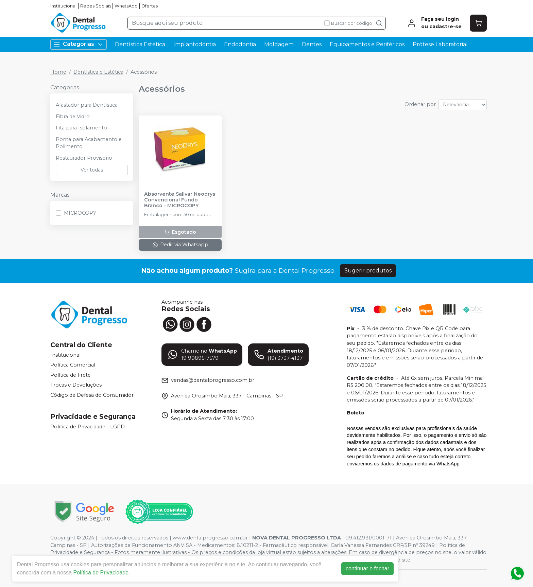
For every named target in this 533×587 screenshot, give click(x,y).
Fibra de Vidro (73, 116)
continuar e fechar (368, 568)
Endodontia (240, 44)
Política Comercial (72, 365)
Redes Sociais (95, 5)
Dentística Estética (140, 44)
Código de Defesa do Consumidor (92, 395)
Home (58, 72)
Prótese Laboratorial (440, 44)
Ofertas (149, 5)
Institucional (63, 5)
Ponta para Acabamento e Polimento (89, 143)
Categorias (78, 44)
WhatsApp (126, 5)
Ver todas (92, 170)
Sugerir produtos (368, 270)
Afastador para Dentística (87, 105)
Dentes (312, 44)
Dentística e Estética (98, 72)
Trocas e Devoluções (76, 385)
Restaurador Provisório (84, 158)
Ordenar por (420, 104)
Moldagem (279, 44)
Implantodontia (194, 44)
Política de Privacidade (102, 572)
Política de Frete (70, 375)
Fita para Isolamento (81, 128)
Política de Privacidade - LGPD (87, 427)
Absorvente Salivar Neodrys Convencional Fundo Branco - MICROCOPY (179, 200)
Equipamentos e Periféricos (367, 44)
